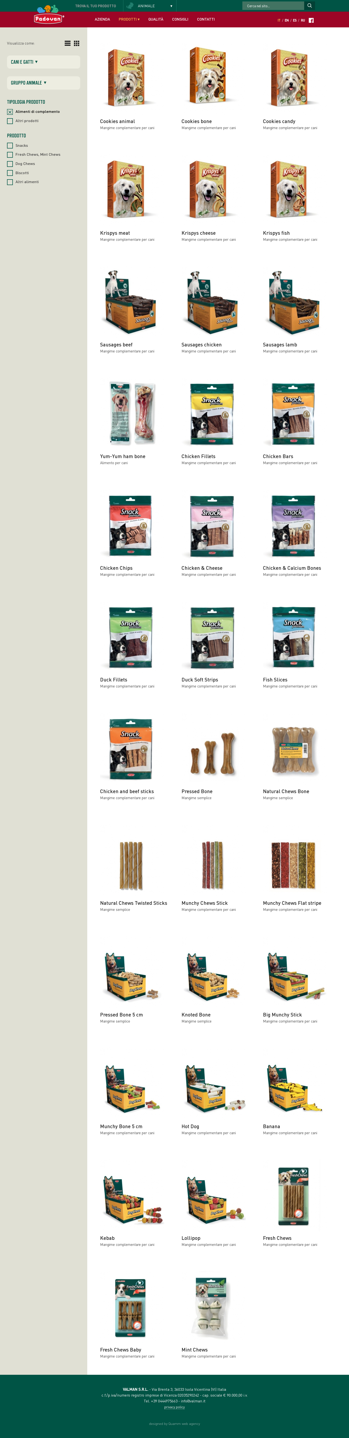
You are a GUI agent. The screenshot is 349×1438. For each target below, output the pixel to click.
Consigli (180, 19)
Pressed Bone (197, 791)
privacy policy (174, 1407)
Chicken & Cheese (202, 567)
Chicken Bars (278, 456)
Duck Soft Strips (200, 679)
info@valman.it (193, 1400)
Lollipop (191, 1238)
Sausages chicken (202, 344)
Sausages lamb (280, 344)
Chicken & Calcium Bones (292, 567)
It (279, 20)
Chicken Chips (116, 567)
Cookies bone (197, 121)
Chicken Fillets (198, 456)
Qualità (155, 19)
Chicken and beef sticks (127, 791)
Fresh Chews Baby (120, 1349)
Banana (271, 1126)
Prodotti (129, 19)
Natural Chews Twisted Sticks (133, 902)
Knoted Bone (196, 1014)
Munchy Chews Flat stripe (292, 902)
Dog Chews (25, 163)
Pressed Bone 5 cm (121, 1014)
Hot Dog (190, 1126)
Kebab (107, 1238)
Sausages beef (116, 344)
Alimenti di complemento (38, 111)
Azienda (102, 19)
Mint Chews (195, 1349)
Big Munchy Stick (282, 1014)
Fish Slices (275, 679)
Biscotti (22, 172)
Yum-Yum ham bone (122, 456)
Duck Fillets (113, 679)
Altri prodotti (27, 120)
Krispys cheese (199, 232)
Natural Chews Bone (286, 791)
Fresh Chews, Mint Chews (38, 154)
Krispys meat (115, 232)
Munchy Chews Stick (205, 902)
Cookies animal (117, 121)
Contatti (206, 19)
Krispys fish (276, 232)
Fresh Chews (277, 1238)
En (287, 20)
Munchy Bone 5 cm (121, 1126)
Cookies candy (279, 121)
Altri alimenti (27, 181)
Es (295, 20)
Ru (303, 20)
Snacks (22, 145)
